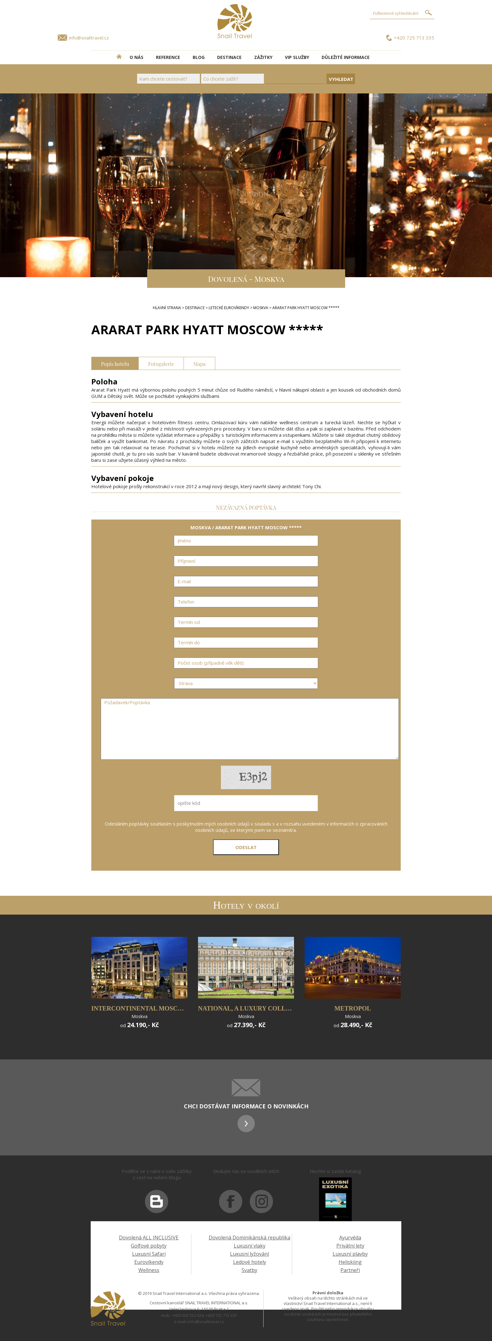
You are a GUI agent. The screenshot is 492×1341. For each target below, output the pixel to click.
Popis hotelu (115, 363)
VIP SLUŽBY (297, 57)
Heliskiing (350, 1262)
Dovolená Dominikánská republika (249, 1237)
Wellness (148, 1270)
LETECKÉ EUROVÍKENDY (229, 307)
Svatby (249, 1270)
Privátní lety (350, 1245)
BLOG (199, 57)
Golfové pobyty (149, 1245)
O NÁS (136, 57)
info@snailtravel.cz (89, 37)
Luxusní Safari (149, 1253)
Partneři (350, 1270)
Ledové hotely (249, 1262)
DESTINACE (229, 57)
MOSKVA (260, 307)
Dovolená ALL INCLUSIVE (149, 1237)
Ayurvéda (350, 1237)
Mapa (199, 363)
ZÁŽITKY (263, 57)
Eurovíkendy (148, 1262)
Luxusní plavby (350, 1253)
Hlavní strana (167, 307)
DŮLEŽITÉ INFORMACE (346, 57)
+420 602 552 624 (188, 1315)
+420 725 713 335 (414, 37)
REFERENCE (168, 57)
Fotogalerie (161, 363)
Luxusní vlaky (249, 1245)
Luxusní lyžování (249, 1253)
